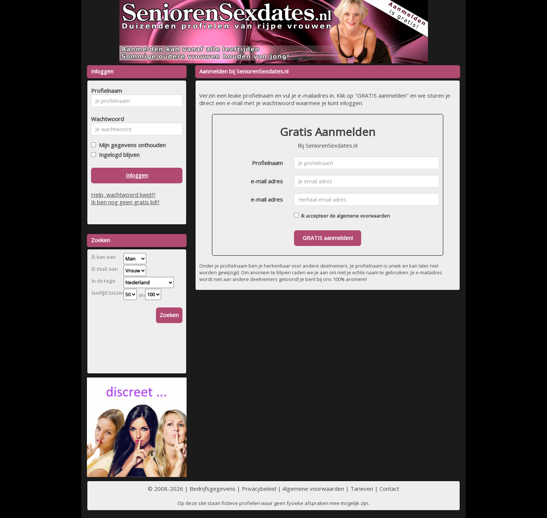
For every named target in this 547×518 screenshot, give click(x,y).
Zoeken (169, 315)
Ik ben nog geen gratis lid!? (125, 202)
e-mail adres (267, 181)
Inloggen (137, 175)
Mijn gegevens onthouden (131, 145)
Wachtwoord (105, 119)
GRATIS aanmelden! (328, 237)
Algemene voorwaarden (313, 488)
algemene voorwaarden (363, 215)
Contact (389, 488)
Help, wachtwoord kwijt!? (123, 194)
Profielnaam (267, 163)
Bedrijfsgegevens (212, 488)
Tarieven (361, 488)
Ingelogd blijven (118, 154)
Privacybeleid (259, 488)
